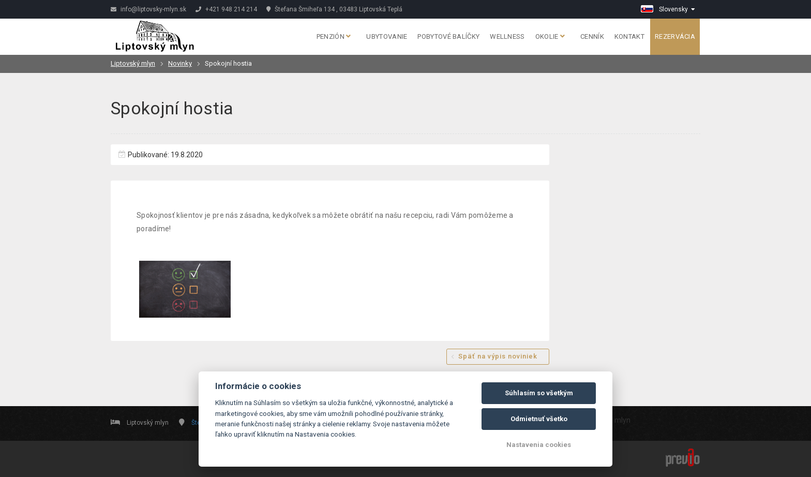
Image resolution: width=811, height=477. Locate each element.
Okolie (550, 36)
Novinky (180, 63)
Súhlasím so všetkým (539, 393)
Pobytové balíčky (448, 36)
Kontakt (629, 36)
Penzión (334, 36)
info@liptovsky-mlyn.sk (148, 9)
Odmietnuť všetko (538, 419)
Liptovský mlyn (133, 63)
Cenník (592, 36)
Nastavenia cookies (538, 445)
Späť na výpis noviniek (497, 356)
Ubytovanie (386, 36)
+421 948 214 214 (226, 9)
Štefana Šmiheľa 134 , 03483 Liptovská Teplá (334, 9)
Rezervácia (675, 36)
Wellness (507, 36)
